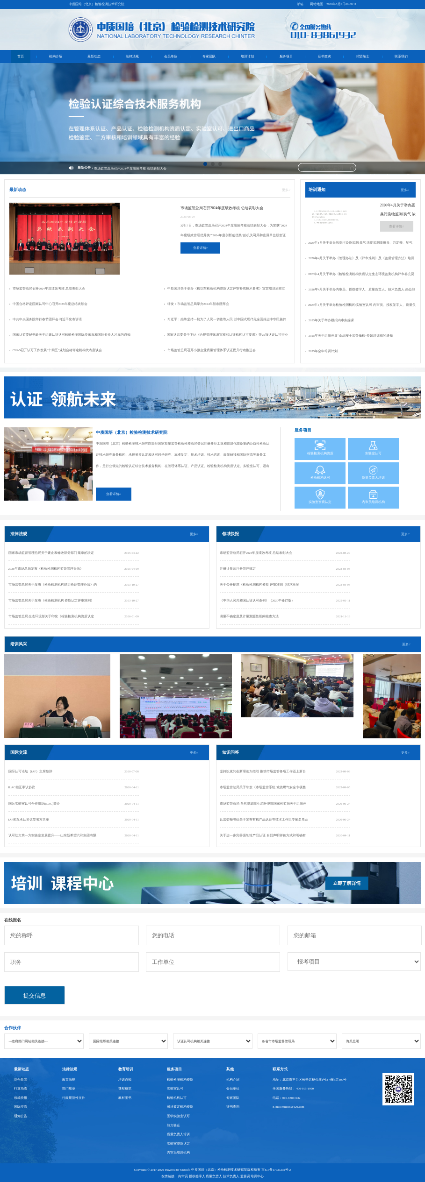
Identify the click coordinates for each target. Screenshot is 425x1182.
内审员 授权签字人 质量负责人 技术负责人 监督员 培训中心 (221, 1176)
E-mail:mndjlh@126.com (288, 1106)
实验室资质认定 (178, 1143)
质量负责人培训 (178, 1134)
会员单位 (170, 56)
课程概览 (124, 1088)
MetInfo (185, 1169)
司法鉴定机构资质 (180, 1106)
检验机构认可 (177, 1097)
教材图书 (124, 1097)
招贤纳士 (362, 56)
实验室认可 (175, 1088)
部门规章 (68, 1088)
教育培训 (125, 1069)
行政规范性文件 (73, 1097)
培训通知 (124, 1079)
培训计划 (247, 56)
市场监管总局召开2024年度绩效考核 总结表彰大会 (130, 168)
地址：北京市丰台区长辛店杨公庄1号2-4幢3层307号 (309, 1079)
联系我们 (401, 56)
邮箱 (300, 4)
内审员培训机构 (178, 1152)
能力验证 (173, 1125)
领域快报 (20, 1097)
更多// (286, 189)
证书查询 (324, 56)
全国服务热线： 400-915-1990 (293, 1088)
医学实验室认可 (178, 1116)
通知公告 (20, 1116)
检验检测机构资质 (180, 1079)
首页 (20, 56)
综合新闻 (20, 1079)
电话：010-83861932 (287, 1097)
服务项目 (286, 56)
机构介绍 (55, 56)
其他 (230, 1069)
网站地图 (316, 4)
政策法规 (68, 1079)
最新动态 (94, 56)
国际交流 (20, 1106)
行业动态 (20, 1088)
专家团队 (209, 56)
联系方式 (280, 1069)
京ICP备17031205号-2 (276, 1169)
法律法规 (132, 56)
